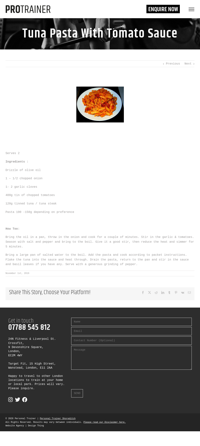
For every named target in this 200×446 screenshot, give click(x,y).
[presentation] (99, 378)
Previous (173, 63)
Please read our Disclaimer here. (104, 422)
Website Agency (15, 425)
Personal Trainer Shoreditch (57, 418)
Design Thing (36, 425)
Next (188, 63)
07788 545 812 (29, 328)
